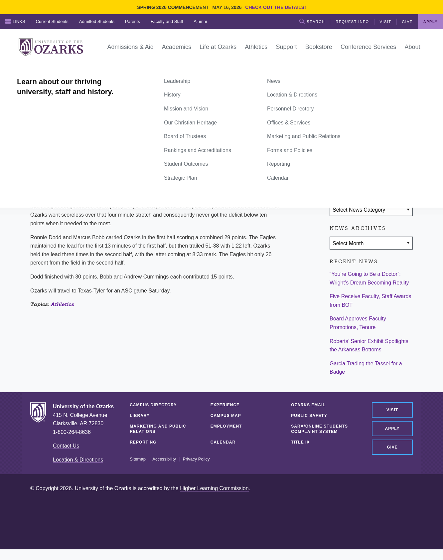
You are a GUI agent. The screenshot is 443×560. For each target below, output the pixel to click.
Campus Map (226, 415)
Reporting (143, 442)
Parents (132, 21)
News (55, 72)
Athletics (62, 304)
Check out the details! (275, 7)
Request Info (352, 22)
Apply (430, 22)
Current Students (52, 21)
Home (37, 72)
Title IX (300, 442)
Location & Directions (78, 460)
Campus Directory (153, 405)
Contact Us (66, 446)
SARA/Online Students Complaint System (319, 429)
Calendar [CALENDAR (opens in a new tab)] (223, 442)
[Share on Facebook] (338, 170)
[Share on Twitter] (357, 170)
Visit (385, 22)
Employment (226, 426)
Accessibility (164, 459)
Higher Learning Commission (214, 488)
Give (407, 22)
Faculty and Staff (167, 21)
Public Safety (309, 415)
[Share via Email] (377, 170)
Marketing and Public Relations (158, 429)
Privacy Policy (196, 459)
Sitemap (138, 459)
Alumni (200, 21)
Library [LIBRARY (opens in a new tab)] (140, 415)
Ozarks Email (308, 405)
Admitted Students (96, 21)
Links (15, 21)
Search (312, 21)
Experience (225, 405)
